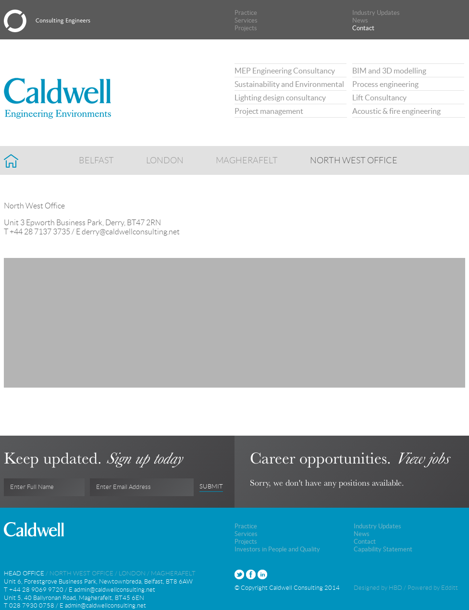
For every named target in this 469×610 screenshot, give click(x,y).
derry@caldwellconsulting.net (131, 232)
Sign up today (144, 458)
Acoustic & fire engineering (396, 111)
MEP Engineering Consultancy (284, 70)
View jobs (422, 458)
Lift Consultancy (379, 97)
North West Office (353, 157)
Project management (268, 111)
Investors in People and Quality (277, 549)
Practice (245, 12)
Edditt (449, 587)
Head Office (24, 573)
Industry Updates (376, 12)
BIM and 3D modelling (389, 70)
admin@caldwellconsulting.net (114, 589)
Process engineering (385, 84)
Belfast (96, 157)
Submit (211, 487)
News (360, 20)
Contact (363, 28)
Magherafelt (247, 157)
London (165, 157)
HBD (395, 587)
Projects (245, 28)
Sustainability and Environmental (289, 84)
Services (246, 20)
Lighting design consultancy (280, 97)
